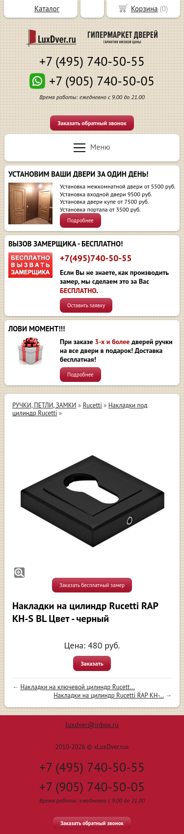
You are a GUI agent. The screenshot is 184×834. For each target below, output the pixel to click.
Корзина (144, 8)
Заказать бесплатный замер (92, 585)
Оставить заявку (86, 305)
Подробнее (80, 220)
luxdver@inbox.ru (91, 724)
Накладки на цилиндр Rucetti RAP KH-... (108, 695)
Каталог (46, 8)
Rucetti (92, 405)
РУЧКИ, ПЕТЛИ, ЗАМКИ (44, 405)
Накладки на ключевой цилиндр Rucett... (77, 687)
